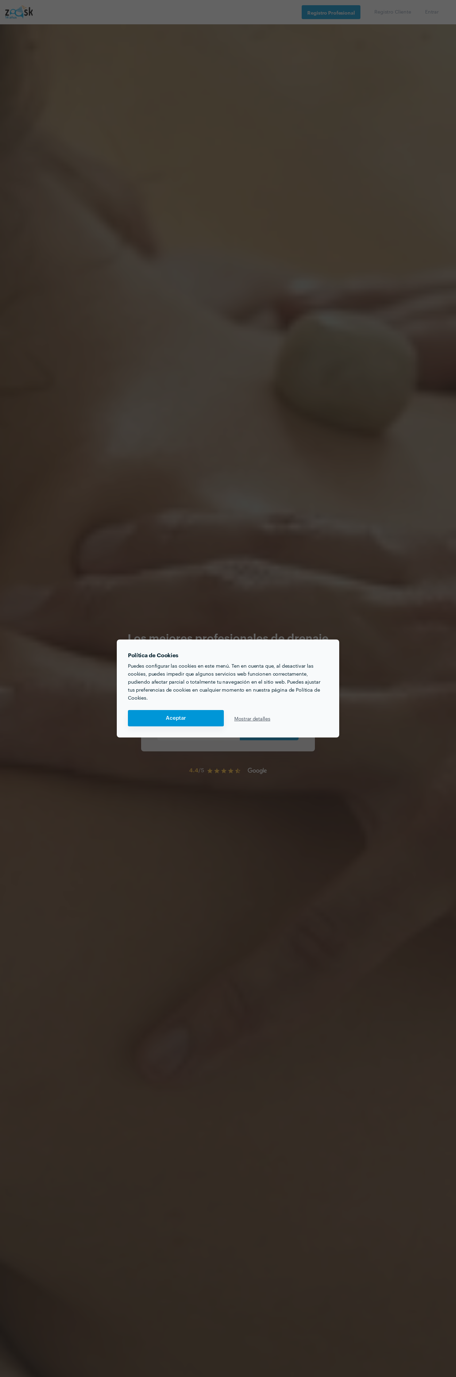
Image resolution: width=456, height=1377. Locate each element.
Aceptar (176, 718)
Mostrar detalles (252, 718)
